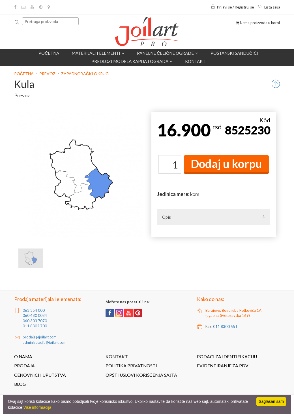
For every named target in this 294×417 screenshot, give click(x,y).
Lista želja (269, 7)
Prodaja (24, 365)
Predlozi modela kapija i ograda (132, 61)
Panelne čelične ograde (167, 53)
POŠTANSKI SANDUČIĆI (234, 53)
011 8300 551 (225, 326)
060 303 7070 (35, 321)
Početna (48, 53)
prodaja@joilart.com (40, 337)
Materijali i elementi (98, 53)
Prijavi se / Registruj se (232, 7)
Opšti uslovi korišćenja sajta (141, 375)
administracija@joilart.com (44, 342)
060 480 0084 (35, 315)
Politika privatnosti (131, 365)
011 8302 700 (35, 326)
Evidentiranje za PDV (222, 365)
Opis (166, 217)
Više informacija (37, 407)
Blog (20, 384)
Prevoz (47, 73)
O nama (23, 356)
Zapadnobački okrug (85, 73)
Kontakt (195, 61)
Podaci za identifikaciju (227, 356)
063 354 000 (34, 310)
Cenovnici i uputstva (40, 375)
